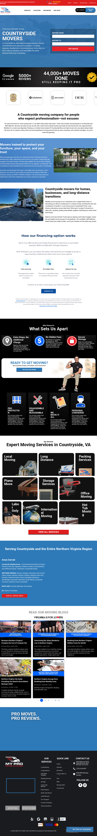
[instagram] (85, 785)
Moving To (56, 40)
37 (55, 700)
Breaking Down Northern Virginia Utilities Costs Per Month (79, 642)
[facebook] (80, 785)
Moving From (58, 33)
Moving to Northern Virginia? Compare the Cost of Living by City (14, 642)
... (52, 700)
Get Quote (73, 49)
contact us (48, 291)
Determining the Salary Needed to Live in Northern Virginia (46, 642)
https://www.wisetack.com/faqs (48, 306)
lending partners (20, 300)
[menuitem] (69, 3)
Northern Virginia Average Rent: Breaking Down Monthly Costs (46, 680)
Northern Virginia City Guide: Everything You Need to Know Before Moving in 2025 (14, 681)
